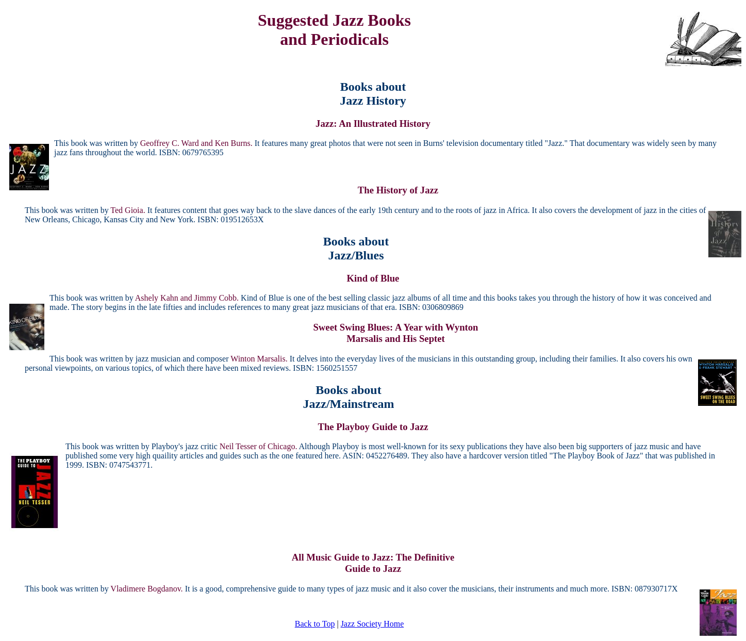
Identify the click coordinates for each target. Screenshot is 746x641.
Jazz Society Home (372, 623)
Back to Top (315, 623)
